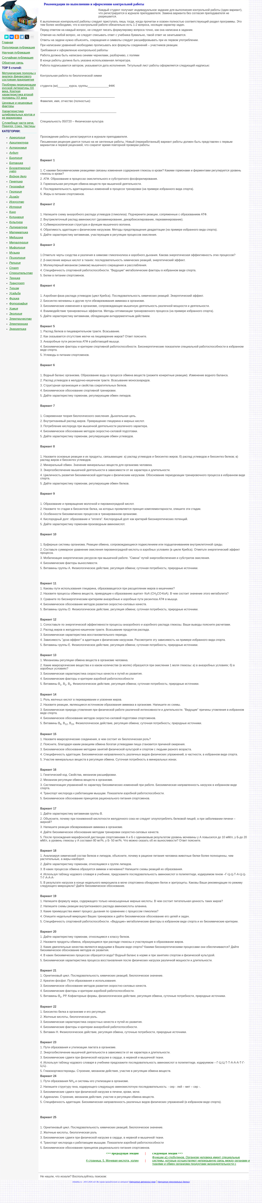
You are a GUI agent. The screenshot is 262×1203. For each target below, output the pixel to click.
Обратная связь (12, 62)
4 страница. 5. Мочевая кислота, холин (112, 1160)
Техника (14, 278)
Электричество (20, 318)
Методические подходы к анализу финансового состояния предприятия (19, 76)
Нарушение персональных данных (174, 1182)
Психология (17, 257)
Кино (12, 212)
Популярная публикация (18, 47)
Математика (18, 232)
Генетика (16, 181)
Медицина (16, 237)
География (16, 186)
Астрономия (18, 147)
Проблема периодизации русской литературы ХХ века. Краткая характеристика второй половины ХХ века (19, 91)
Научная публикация (16, 52)
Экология (15, 313)
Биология (15, 157)
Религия (15, 262)
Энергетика (17, 328)
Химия (13, 308)
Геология (15, 191)
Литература (18, 227)
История (15, 206)
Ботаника (16, 163)
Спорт (14, 267)
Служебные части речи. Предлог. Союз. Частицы (18, 124)
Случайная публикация (17, 57)
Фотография (18, 303)
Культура (16, 222)
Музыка (14, 252)
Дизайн (14, 196)
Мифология (17, 247)
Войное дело (18, 176)
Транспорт (17, 283)
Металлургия (18, 242)
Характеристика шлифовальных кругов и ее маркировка (18, 114)
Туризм (14, 288)
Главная (7, 42)
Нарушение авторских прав (142, 1182)
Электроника (18, 323)
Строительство (21, 273)
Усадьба (15, 293)
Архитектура (18, 142)
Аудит (13, 152)
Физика (14, 298)
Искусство (16, 201)
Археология (17, 137)
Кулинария (16, 217)
